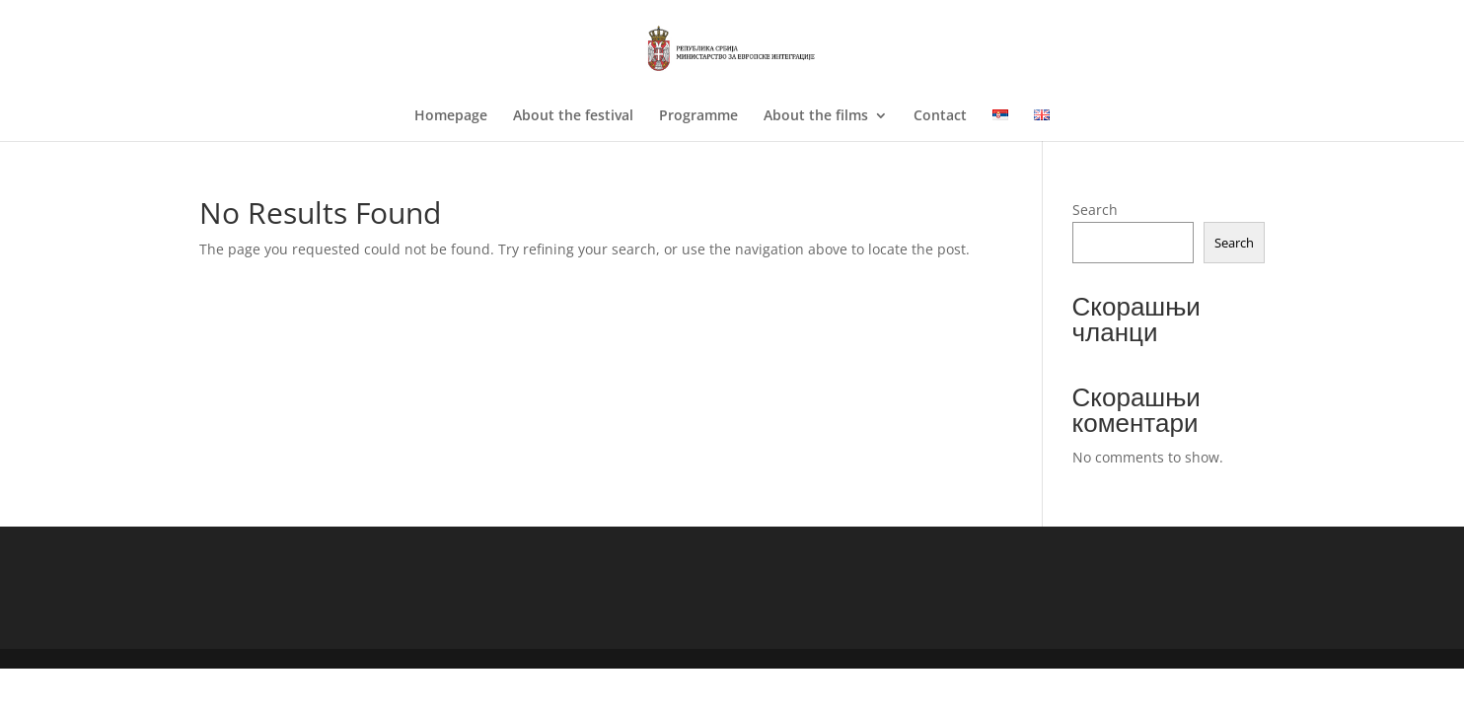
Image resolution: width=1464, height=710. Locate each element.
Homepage (450, 116)
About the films (816, 116)
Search (1095, 209)
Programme (698, 116)
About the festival (573, 116)
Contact (940, 116)
